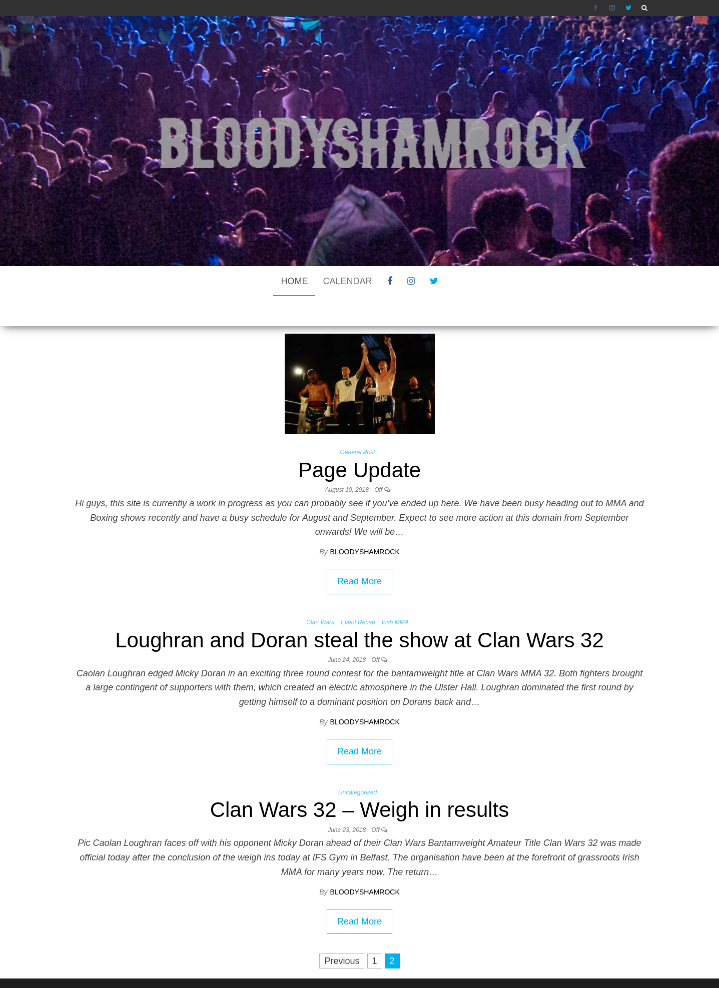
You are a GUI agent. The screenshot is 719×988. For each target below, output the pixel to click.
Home (294, 281)
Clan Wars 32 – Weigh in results (359, 779)
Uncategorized (357, 762)
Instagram (612, 8)
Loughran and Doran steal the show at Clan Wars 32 (359, 610)
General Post (357, 422)
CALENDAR (347, 281)
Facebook (596, 8)
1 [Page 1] (374, 931)
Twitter (628, 8)
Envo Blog (442, 965)
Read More (359, 551)
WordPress (360, 965)
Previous (341, 931)
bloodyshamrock (365, 522)
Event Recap (358, 592)
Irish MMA (395, 592)
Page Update (359, 440)
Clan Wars (320, 592)
